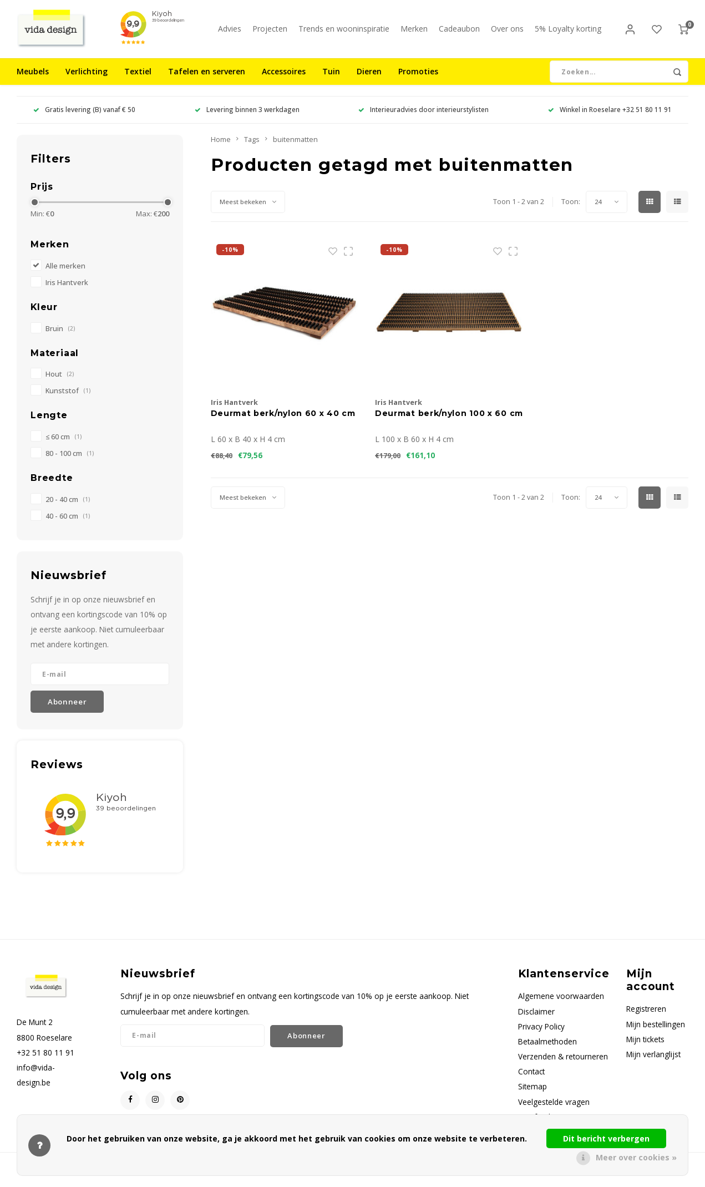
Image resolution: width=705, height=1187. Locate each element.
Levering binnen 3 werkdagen (247, 118)
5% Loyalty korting (568, 33)
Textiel (137, 80)
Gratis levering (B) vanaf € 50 (84, 118)
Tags (252, 148)
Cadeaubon (459, 33)
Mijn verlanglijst (653, 1062)
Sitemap (532, 1095)
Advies (229, 33)
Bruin (60, 337)
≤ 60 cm (63, 445)
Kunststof (67, 399)
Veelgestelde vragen (554, 1110)
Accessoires (284, 80)
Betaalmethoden (547, 1049)
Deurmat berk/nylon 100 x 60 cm (449, 422)
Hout (59, 383)
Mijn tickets (645, 1047)
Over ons (507, 33)
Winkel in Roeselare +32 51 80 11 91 (610, 118)
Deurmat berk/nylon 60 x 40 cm (283, 422)
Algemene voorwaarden (561, 1005)
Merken (414, 33)
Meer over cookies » (636, 1157)
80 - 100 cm (69, 461)
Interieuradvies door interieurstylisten (423, 118)
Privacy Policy (541, 1034)
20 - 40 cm (67, 508)
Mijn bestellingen (655, 1032)
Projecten (269, 33)
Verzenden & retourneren (563, 1064)
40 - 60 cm (67, 524)
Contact (531, 1080)
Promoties (418, 80)
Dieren (369, 80)
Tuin (331, 80)
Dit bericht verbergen (606, 1138)
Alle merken (65, 274)
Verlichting (86, 80)
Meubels (33, 80)
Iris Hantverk (66, 291)
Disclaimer (536, 1019)
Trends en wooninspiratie (343, 33)
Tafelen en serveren (206, 80)
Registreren (646, 1017)
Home (221, 148)
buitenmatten (295, 148)
